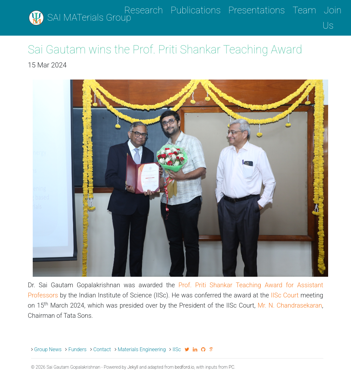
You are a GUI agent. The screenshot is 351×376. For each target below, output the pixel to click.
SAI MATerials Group (71, 18)
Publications (196, 10)
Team (304, 10)
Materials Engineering (141, 349)
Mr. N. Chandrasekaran (290, 305)
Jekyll (132, 367)
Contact (102, 349)
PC (231, 367)
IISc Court (285, 295)
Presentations (256, 10)
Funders (77, 349)
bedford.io (184, 367)
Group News (48, 349)
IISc (176, 349)
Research (143, 10)
